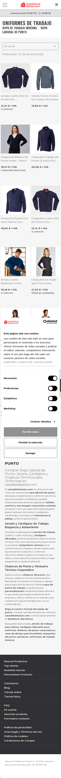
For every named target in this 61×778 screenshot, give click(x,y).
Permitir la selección (30, 442)
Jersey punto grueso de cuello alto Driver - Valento (45, 97)
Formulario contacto (17, 718)
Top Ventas (11, 665)
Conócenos (11, 683)
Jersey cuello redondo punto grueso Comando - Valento (13, 281)
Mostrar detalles (41, 421)
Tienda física (12, 696)
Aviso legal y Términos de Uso (23, 731)
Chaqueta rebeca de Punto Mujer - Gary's (14, 158)
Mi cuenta (10, 709)
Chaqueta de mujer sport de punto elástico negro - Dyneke (43, 281)
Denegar (30, 453)
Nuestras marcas (14, 670)
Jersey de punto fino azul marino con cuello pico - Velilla (14, 220)
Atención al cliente (15, 714)
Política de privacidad (17, 727)
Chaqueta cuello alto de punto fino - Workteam (45, 220)
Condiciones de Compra (19, 740)
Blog (7, 687)
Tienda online (12, 692)
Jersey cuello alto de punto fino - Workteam (14, 97)
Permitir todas (30, 431)
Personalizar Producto (18, 674)
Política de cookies (16, 736)
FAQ (6, 705)
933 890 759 (41, 764)
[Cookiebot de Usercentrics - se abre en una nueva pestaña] (43, 322)
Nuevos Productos (15, 661)
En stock (30, 46)
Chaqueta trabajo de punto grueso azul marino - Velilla (45, 158)
